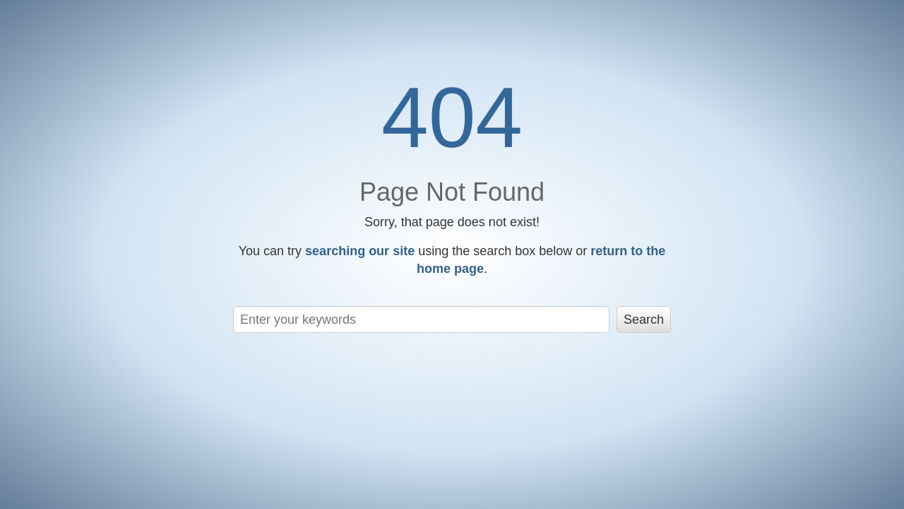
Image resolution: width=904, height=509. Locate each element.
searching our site (360, 251)
